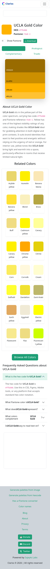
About (25, 518)
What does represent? (21, 409)
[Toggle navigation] (44, 4)
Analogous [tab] (37, 48)
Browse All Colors (25, 357)
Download (30, 41)
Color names (25, 506)
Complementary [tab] (13, 53)
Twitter (25, 551)
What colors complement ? (23, 417)
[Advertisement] (25, 13)
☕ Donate (25, 537)
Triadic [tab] (37, 53)
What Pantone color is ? (22, 402)
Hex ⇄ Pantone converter (25, 500)
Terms (25, 529)
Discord (25, 544)
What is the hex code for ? (23, 376)
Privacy (25, 523)
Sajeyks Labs (31, 557)
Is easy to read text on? (22, 425)
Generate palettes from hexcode (25, 495)
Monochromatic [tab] (13, 48)
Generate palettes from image (25, 489)
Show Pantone (14, 40)
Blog (25, 512)
